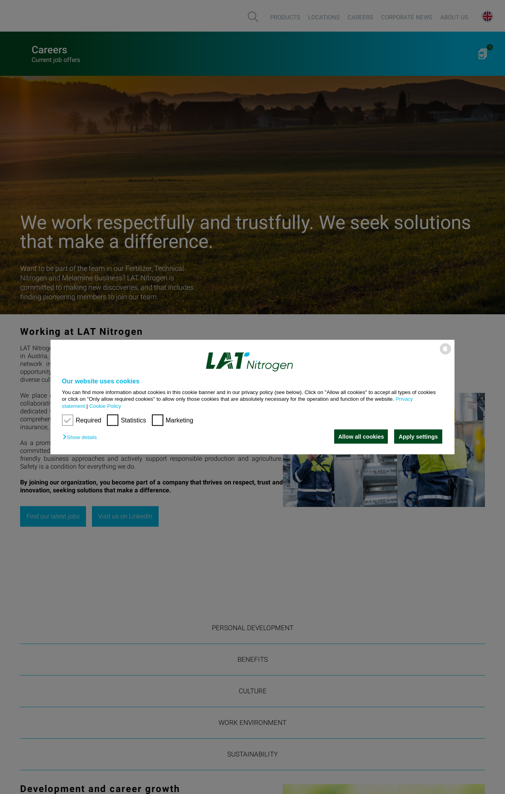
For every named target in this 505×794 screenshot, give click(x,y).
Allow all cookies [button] (360, 437)
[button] (81, 437)
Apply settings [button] (418, 437)
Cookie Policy (105, 406)
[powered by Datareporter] (445, 354)
